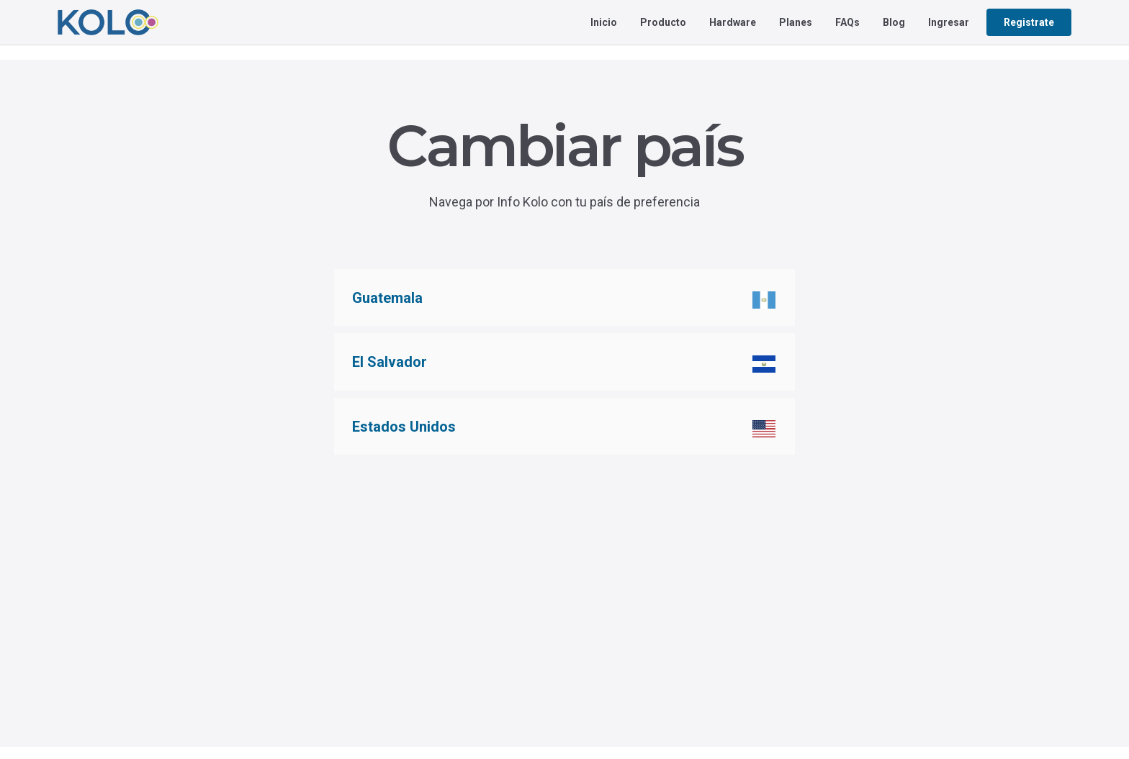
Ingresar (948, 22)
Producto (663, 22)
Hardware (732, 22)
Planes (795, 22)
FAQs (847, 22)
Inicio (603, 22)
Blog (894, 22)
